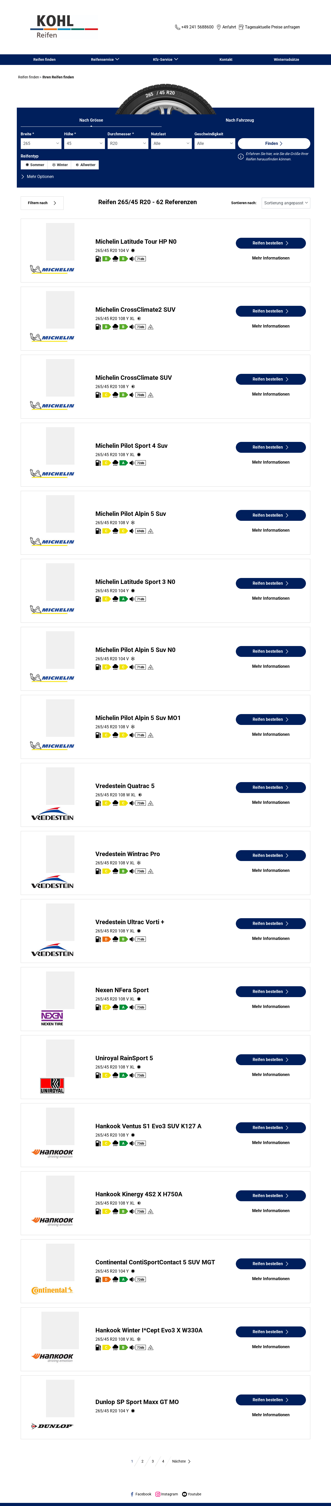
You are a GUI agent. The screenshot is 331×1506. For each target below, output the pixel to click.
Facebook (140, 1494)
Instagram (166, 1494)
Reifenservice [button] (103, 59)
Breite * (27, 134)
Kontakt (226, 59)
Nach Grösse (91, 120)
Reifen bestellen (271, 243)
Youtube (191, 1494)
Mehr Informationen (271, 258)
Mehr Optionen (37, 176)
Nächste (181, 1461)
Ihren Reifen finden (58, 77)
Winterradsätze (286, 59)
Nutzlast (158, 134)
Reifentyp (30, 156)
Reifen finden (44, 59)
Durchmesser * (121, 134)
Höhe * (70, 134)
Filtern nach (42, 203)
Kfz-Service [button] (163, 59)
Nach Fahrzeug (240, 120)
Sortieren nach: (244, 203)
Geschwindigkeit (208, 134)
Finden (274, 143)
